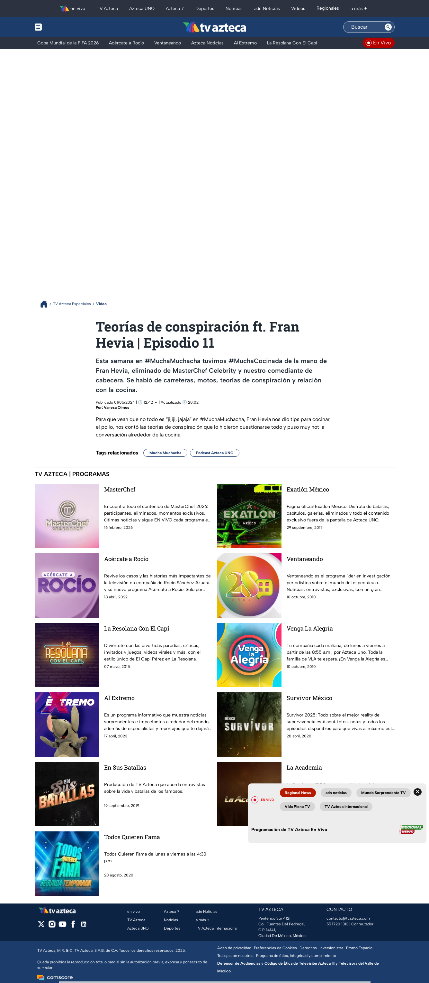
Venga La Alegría (310, 628)
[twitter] (41, 926)
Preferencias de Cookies (275, 948)
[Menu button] (60, 27)
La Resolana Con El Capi (136, 628)
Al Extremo (119, 698)
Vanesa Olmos (116, 407)
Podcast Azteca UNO (214, 453)
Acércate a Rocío (126, 559)
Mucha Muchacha (165, 453)
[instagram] (52, 926)
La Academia (304, 767)
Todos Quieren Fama (132, 837)
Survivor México (309, 698)
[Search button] (388, 27)
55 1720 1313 (337, 924)
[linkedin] (84, 926)
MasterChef (119, 489)
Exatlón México (308, 489)
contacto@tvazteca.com (348, 918)
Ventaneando (305, 559)
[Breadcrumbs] (46, 304)
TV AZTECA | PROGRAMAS (72, 474)
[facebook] (73, 926)
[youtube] (62, 926)
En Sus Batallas (125, 767)
